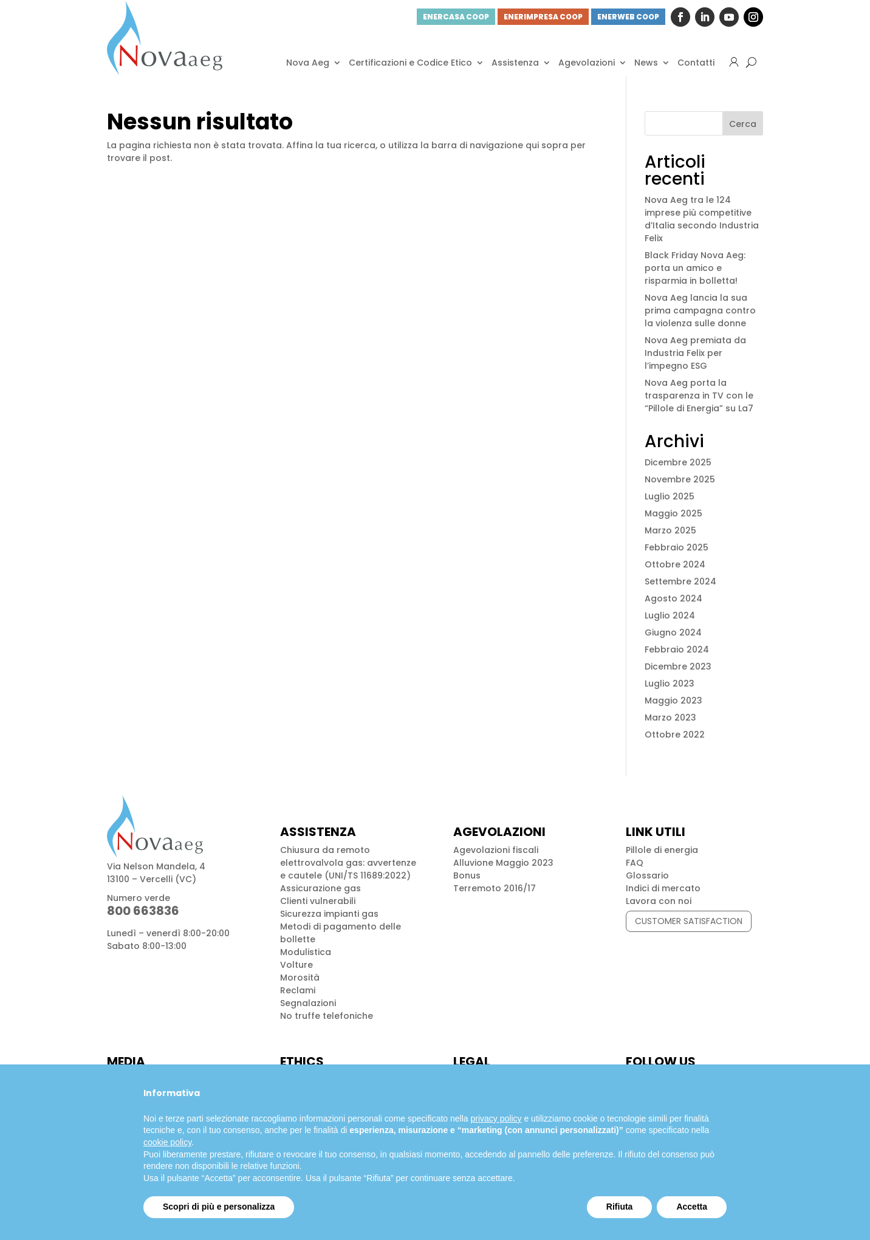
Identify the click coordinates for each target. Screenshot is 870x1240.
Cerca (742, 124)
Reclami (297, 990)
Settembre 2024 (680, 581)
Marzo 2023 (670, 717)
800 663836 (143, 910)
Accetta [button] (691, 1206)
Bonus (467, 875)
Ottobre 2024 (675, 564)
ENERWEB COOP (628, 17)
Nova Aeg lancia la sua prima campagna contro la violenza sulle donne (700, 310)
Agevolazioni (586, 63)
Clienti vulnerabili (317, 901)
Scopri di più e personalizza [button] (219, 1206)
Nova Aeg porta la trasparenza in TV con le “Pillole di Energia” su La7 (699, 395)
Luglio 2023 (669, 683)
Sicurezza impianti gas (329, 914)
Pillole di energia (662, 850)
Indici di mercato (663, 888)
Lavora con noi (658, 901)
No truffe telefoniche (326, 1016)
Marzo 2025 (670, 530)
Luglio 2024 (670, 615)
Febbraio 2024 (677, 649)
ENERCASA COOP (456, 17)
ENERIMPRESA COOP (543, 17)
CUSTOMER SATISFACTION (688, 921)
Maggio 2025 (673, 513)
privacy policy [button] (496, 1118)
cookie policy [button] (167, 1142)
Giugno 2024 (673, 632)
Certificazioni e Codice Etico (410, 63)
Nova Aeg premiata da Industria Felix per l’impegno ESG (695, 353)
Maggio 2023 (673, 700)
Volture (296, 965)
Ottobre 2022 (675, 734)
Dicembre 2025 (678, 462)
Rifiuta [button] (619, 1206)
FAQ (634, 863)
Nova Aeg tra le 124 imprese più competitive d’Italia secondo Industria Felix (702, 219)
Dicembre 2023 (678, 666)
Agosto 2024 (673, 598)
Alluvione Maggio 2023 (503, 863)
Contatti (695, 63)
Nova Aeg (307, 63)
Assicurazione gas (320, 888)
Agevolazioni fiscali (495, 850)
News (646, 63)
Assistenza (515, 63)
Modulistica (305, 952)
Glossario (647, 875)
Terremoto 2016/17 (494, 888)
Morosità (300, 977)
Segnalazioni (308, 1003)
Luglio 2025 (669, 496)
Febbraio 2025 (676, 547)
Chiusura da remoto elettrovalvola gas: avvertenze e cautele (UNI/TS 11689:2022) (348, 863)
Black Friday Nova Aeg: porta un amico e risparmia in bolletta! (695, 268)
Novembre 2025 (680, 479)
